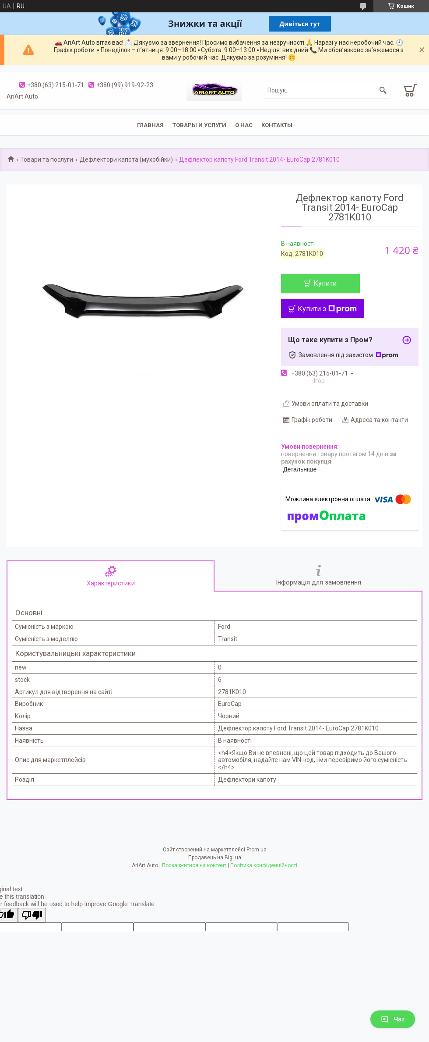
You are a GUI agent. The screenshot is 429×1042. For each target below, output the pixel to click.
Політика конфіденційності (263, 865)
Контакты (276, 125)
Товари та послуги (46, 159)
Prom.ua (256, 850)
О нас (244, 125)
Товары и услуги (199, 125)
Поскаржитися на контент (194, 865)
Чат (392, 1019)
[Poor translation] (32, 915)
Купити (325, 283)
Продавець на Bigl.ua (214, 857)
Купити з (327, 309)
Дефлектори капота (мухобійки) (126, 159)
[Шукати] (383, 90)
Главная (150, 125)
